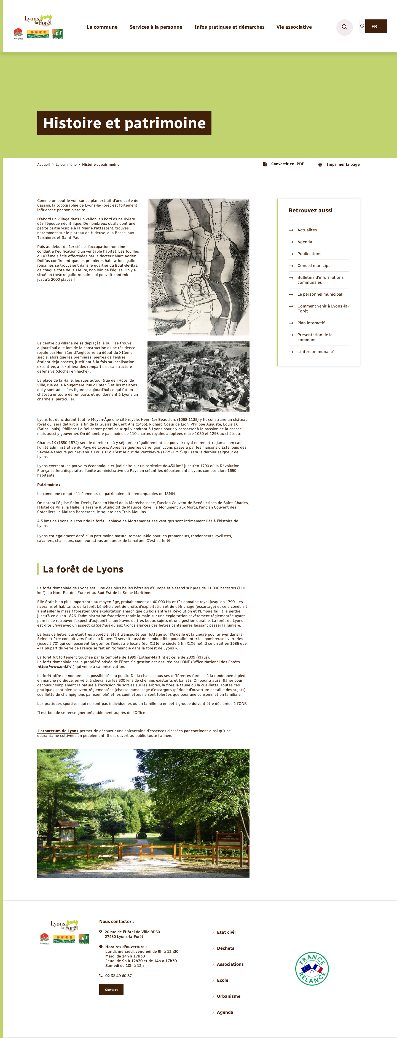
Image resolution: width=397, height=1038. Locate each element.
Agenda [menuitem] (223, 1012)
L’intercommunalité (311, 351)
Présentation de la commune (310, 337)
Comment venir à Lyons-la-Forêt (319, 309)
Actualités (303, 230)
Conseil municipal (310, 265)
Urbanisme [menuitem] (226, 996)
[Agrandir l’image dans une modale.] (198, 267)
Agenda (300, 241)
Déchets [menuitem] (223, 948)
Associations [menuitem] (228, 964)
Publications (305, 253)
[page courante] (100, 164)
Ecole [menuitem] (220, 980)
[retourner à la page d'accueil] (38, 27)
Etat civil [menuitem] (224, 932)
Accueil (43, 164)
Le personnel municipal (315, 294)
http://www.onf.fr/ (54, 666)
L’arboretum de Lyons (57, 731)
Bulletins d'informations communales (316, 280)
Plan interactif (306, 322)
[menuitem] (102, 27)
